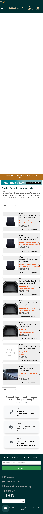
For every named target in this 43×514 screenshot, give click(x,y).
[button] (2, 8)
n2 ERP (21, 509)
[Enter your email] (21, 463)
